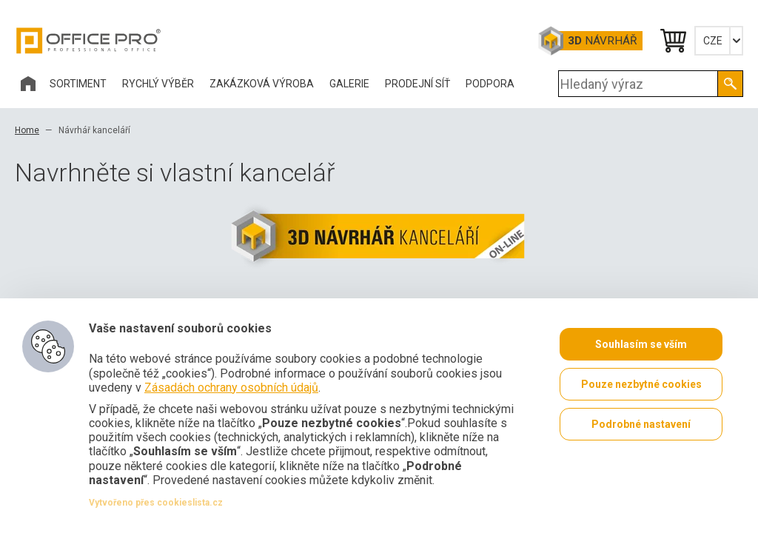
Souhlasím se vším (641, 344)
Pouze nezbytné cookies (641, 384)
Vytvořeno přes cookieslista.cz (156, 502)
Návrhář (602, 40)
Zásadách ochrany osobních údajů (231, 388)
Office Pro (89, 41)
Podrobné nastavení (641, 424)
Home (27, 130)
